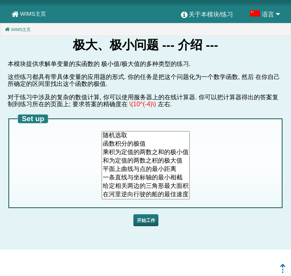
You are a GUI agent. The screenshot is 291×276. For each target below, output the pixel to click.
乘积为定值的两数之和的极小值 (145, 152)
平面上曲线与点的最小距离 (145, 169)
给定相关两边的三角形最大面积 (145, 186)
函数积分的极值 (145, 144)
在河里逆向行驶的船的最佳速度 (145, 195)
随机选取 (145, 135)
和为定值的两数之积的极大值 (145, 161)
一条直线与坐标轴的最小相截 (145, 178)
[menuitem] (207, 15)
